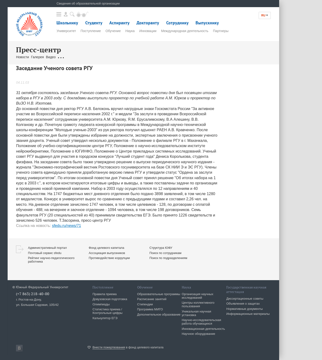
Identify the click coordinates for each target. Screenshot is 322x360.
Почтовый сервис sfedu (44, 253)
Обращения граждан (74, 57)
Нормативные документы (244, 309)
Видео (51, 57)
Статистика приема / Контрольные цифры (107, 311)
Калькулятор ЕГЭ (104, 318)
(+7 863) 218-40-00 (32, 293)
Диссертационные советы (244, 298)
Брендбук (128, 57)
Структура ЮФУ (160, 248)
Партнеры (220, 31)
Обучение (113, 31)
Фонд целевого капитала (106, 248)
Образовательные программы (158, 294)
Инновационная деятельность (203, 329)
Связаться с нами (105, 57)
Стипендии (145, 304)
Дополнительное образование (159, 314)
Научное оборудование (198, 334)
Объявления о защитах (243, 303)
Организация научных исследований (197, 295)
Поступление (90, 31)
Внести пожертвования (108, 347)
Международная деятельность (184, 31)
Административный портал (47, 248)
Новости (22, 57)
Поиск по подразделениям (168, 258)
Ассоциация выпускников (107, 253)
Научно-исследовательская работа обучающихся (201, 321)
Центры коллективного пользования (198, 304)
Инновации (147, 31)
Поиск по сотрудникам (165, 253)
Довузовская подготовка (109, 299)
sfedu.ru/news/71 (66, 226)
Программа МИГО (150, 309)
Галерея (37, 57)
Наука (130, 31)
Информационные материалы (248, 314)
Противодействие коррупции (109, 258)
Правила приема (104, 294)
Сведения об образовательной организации (88, 3)
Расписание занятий (151, 299)
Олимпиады (101, 304)
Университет (66, 31)
